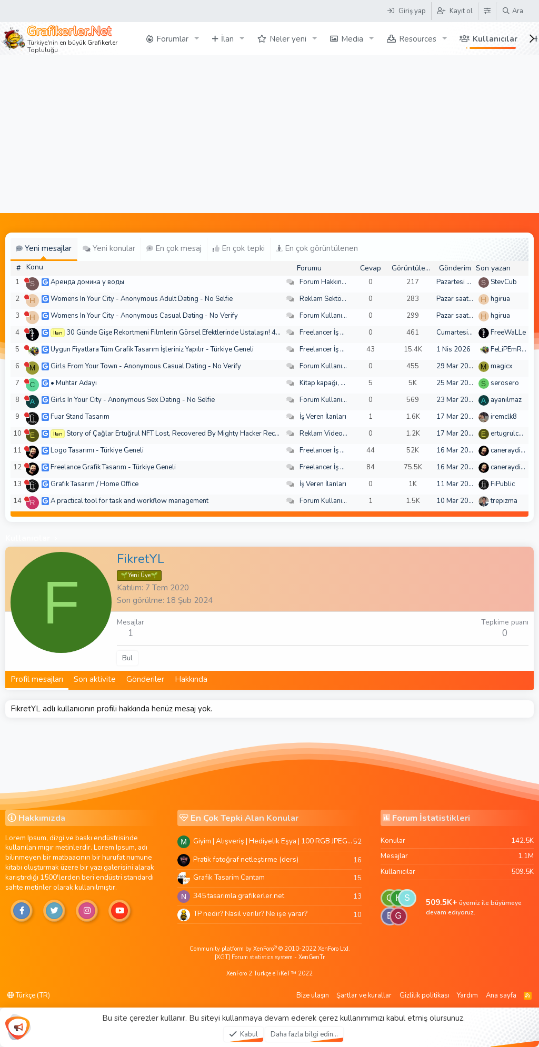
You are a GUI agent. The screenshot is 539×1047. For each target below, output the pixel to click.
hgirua (500, 299)
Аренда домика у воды (87, 282)
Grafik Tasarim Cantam (229, 877)
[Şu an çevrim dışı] (26, 280)
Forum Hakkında (325, 282)
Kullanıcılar (495, 39)
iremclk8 (504, 416)
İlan (227, 39)
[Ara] (512, 11)
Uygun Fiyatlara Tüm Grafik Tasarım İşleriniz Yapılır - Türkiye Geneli (152, 349)
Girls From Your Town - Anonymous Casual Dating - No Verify (146, 366)
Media (352, 39)
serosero (505, 383)
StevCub (504, 282)
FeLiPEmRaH (511, 349)
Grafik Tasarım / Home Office (94, 484)
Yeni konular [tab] (109, 248)
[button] (196, 38)
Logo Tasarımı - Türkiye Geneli (97, 450)
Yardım (467, 995)
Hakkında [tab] (191, 679)
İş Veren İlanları (323, 416)
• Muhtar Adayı (74, 383)
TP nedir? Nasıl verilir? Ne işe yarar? (250, 914)
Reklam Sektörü (324, 299)
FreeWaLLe (508, 332)
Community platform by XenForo (269, 949)
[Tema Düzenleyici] (487, 11)
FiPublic (503, 484)
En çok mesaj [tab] (174, 248)
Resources (417, 39)
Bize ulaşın (312, 995)
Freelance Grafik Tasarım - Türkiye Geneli (113, 467)
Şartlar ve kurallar (364, 995)
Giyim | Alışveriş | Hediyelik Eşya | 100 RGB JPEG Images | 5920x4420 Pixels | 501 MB (273, 841)
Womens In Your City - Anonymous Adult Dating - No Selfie (142, 299)
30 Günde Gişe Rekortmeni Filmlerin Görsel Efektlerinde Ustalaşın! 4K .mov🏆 (185, 332)
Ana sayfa (501, 995)
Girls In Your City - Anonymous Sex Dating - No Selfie (133, 400)
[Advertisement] (269, 134)
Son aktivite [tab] (95, 679)
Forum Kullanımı (325, 315)
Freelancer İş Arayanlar (335, 332)
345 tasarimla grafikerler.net (238, 896)
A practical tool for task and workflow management (129, 501)
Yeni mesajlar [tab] (44, 248)
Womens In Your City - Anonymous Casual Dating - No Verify (144, 315)
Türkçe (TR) (28, 995)
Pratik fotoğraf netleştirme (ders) (245, 859)
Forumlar (172, 39)
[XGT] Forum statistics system (270, 957)
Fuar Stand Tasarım (80, 416)
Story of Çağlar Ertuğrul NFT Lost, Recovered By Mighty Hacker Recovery (179, 433)
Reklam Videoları (326, 433)
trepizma (504, 501)
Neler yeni (288, 39)
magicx (502, 366)
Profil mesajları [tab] (37, 679)
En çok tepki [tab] (239, 248)
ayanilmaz (506, 400)
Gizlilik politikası (425, 995)
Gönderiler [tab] (145, 679)
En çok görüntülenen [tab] (317, 248)
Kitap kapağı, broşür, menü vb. (346, 383)
